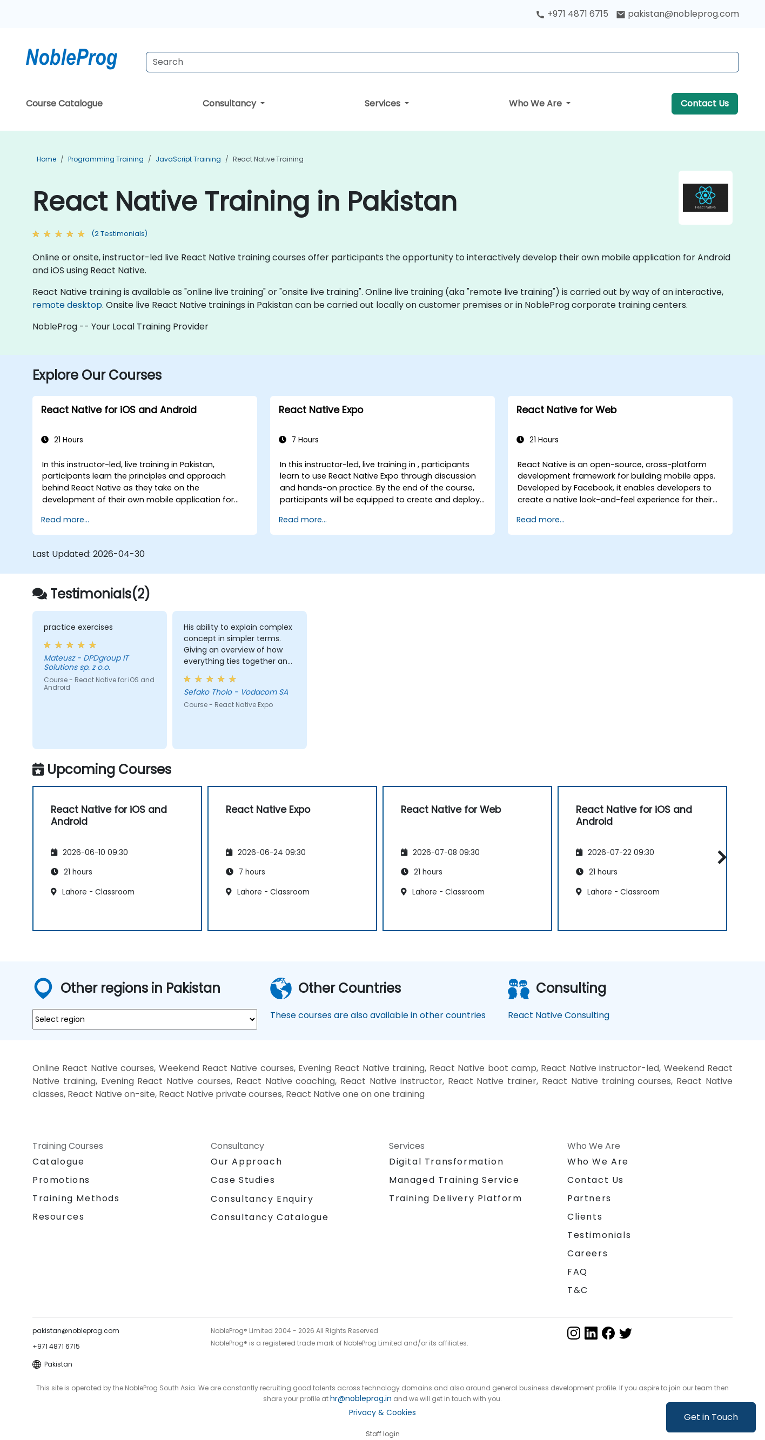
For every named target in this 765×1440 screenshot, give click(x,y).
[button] (719, 857)
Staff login (383, 1433)
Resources (58, 1216)
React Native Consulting (558, 1015)
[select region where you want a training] (144, 1019)
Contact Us (705, 103)
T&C (577, 1290)
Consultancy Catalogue (270, 1217)
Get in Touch (711, 1417)
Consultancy (230, 103)
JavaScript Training (188, 159)
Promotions (61, 1180)
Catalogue (58, 1161)
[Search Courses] (442, 62)
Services (383, 103)
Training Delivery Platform (455, 1198)
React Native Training (268, 159)
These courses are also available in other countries (378, 1015)
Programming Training (106, 159)
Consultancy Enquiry (262, 1199)
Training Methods (76, 1198)
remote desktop (67, 305)
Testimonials (599, 1235)
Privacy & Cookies (382, 1412)
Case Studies (243, 1180)
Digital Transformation (446, 1161)
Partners (589, 1198)
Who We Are (536, 103)
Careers (587, 1253)
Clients (584, 1216)
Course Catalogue (64, 103)
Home (46, 159)
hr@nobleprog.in (361, 1398)
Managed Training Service (454, 1180)
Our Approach (246, 1161)
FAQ (577, 1272)
